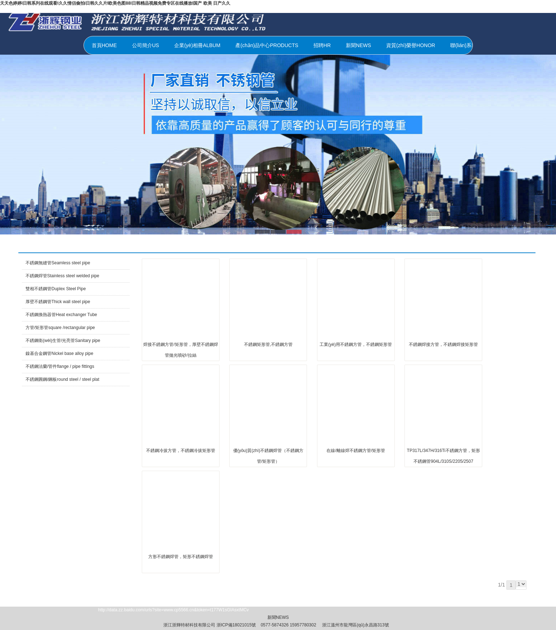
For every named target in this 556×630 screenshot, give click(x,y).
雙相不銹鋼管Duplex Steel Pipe (56, 288)
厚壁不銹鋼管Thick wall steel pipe (58, 301)
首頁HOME (104, 45)
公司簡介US (145, 45)
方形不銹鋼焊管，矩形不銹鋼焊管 (180, 556)
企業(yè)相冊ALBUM (197, 45)
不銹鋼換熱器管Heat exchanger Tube (61, 314)
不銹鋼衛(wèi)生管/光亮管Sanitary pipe (63, 340)
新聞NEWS (358, 45)
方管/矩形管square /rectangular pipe (60, 327)
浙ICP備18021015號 (236, 624)
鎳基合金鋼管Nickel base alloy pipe (59, 353)
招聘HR (322, 45)
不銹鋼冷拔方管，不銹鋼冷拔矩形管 (180, 450)
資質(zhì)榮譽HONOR (410, 45)
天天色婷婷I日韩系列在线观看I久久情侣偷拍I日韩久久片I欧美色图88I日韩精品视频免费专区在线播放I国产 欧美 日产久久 (115, 3)
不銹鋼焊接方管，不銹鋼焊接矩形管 (443, 344)
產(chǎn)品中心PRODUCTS (266, 45)
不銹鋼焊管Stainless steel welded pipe (62, 275)
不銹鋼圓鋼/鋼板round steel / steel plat (62, 379)
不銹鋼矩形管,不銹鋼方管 (268, 344)
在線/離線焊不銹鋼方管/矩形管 (355, 450)
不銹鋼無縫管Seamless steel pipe (58, 262)
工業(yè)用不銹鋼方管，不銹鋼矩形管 (356, 344)
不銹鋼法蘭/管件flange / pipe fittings (60, 366)
